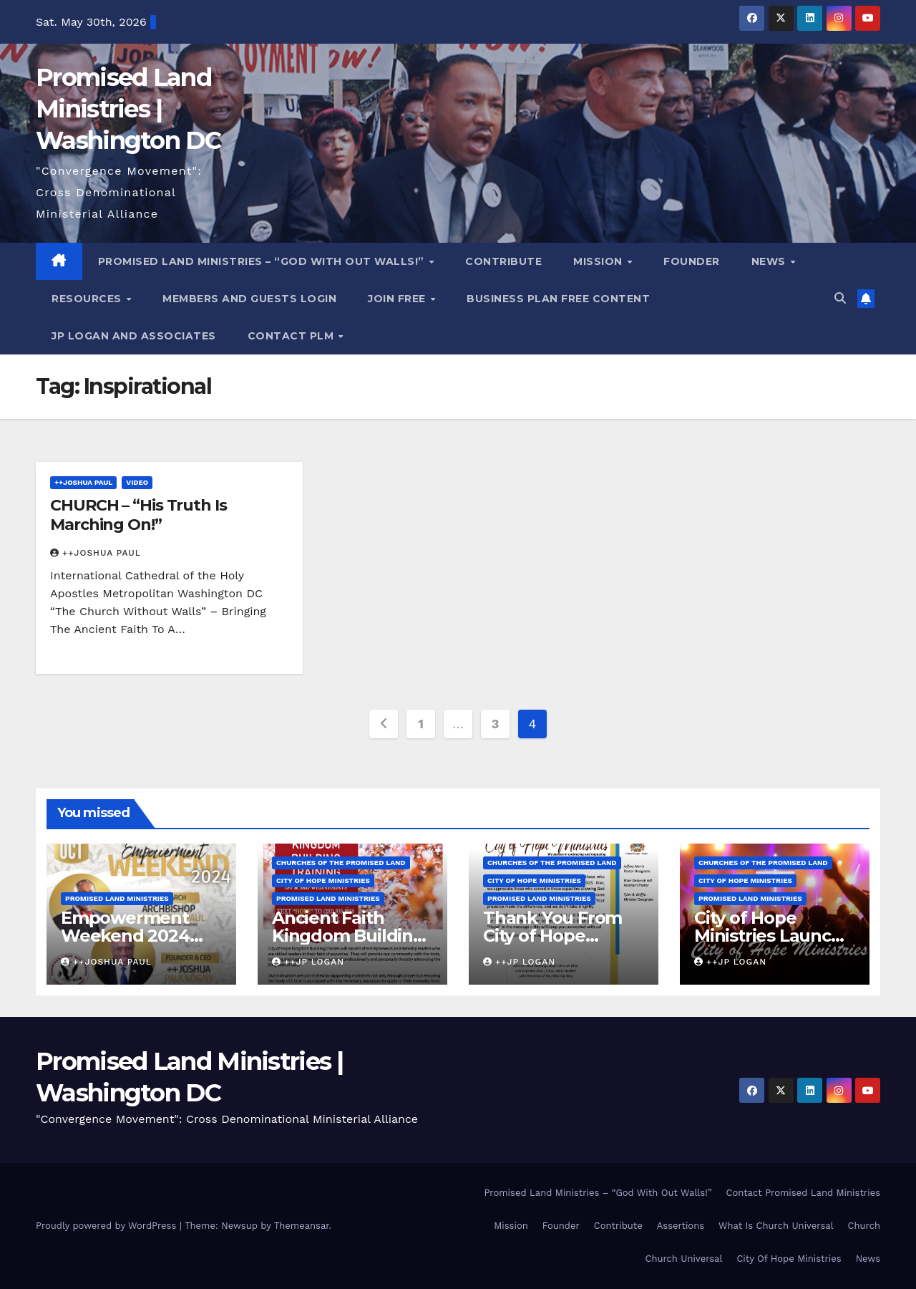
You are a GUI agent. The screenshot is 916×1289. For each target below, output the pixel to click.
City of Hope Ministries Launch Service (768, 935)
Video (137, 482)
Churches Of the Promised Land (341, 862)
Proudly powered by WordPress (108, 1225)
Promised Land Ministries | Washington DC (128, 108)
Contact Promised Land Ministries (803, 1192)
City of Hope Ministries (323, 880)
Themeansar (301, 1225)
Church (864, 1225)
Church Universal (683, 1258)
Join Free (398, 298)
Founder (691, 261)
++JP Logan (308, 962)
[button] (840, 298)
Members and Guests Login (249, 298)
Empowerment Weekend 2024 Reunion (125, 935)
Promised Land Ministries (117, 898)
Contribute (503, 261)
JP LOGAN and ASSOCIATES (134, 335)
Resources (88, 298)
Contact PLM (292, 335)
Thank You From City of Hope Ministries (552, 935)
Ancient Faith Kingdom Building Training (348, 935)
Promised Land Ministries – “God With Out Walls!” (263, 261)
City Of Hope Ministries (788, 1258)
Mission (599, 261)
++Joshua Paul (83, 482)
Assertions (680, 1225)
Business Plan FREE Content (558, 298)
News (770, 261)
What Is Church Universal (776, 1225)
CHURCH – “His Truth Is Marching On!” (138, 515)
